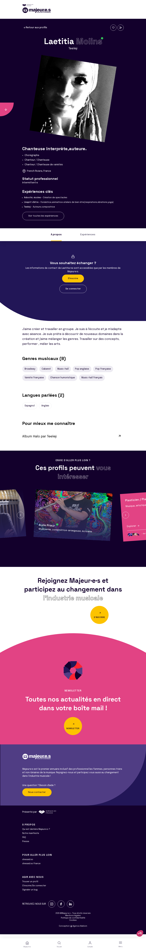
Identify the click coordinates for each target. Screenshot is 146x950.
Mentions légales (73, 920)
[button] (20, 515)
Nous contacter (37, 796)
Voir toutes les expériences (43, 216)
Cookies (73, 924)
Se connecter (73, 289)
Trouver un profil (30, 886)
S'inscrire (73, 278)
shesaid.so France (31, 868)
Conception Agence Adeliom (73, 930)
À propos (56, 234)
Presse (25, 846)
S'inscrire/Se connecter (34, 890)
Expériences (87, 234)
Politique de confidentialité (73, 922)
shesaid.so (27, 864)
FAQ (24, 841)
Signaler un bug (30, 894)
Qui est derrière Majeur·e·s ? (36, 833)
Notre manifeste (30, 837)
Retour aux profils (35, 27)
